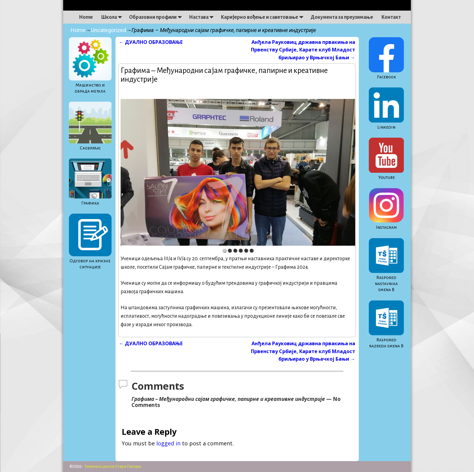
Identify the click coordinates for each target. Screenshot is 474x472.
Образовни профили (157, 17)
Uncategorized (108, 30)
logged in (168, 443)
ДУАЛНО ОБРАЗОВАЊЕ (151, 42)
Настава (203, 17)
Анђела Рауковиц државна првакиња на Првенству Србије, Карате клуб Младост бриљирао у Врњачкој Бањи (303, 50)
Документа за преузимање (341, 17)
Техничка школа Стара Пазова (112, 466)
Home (86, 17)
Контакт (391, 17)
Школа (113, 17)
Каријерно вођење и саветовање (263, 17)
